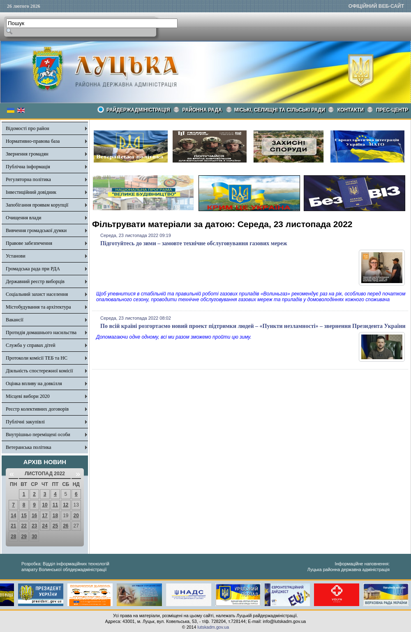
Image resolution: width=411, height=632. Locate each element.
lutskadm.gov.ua (213, 627)
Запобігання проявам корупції (37, 205)
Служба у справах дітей (30, 345)
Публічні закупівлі (25, 422)
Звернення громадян (27, 154)
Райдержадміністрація (138, 110)
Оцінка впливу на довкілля (34, 383)
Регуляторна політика (28, 179)
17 (44, 515)
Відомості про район (27, 128)
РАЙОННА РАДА (202, 110)
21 (13, 526)
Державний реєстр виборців (35, 281)
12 (65, 505)
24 (44, 526)
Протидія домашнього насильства (41, 332)
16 (34, 515)
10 (44, 505)
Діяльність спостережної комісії (39, 371)
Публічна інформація (28, 167)
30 (34, 536)
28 (13, 536)
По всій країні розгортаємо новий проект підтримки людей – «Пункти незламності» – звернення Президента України (253, 326)
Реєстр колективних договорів (37, 409)
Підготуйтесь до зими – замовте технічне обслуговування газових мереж (193, 243)
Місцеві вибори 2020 (28, 396)
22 (23, 526)
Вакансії (14, 320)
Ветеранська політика (28, 447)
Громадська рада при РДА (33, 269)
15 (23, 515)
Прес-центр (392, 110)
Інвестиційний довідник (31, 192)
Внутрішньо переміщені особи (38, 434)
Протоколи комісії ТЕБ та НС (36, 358)
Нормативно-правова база (33, 141)
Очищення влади (23, 218)
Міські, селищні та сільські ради (279, 110)
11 (55, 505)
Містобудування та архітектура (38, 307)
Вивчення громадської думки (36, 230)
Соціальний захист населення (37, 294)
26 (65, 526)
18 (55, 515)
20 (76, 515)
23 (34, 526)
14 (13, 515)
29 (23, 536)
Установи (15, 256)
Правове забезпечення (29, 243)
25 (55, 526)
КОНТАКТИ (350, 110)
